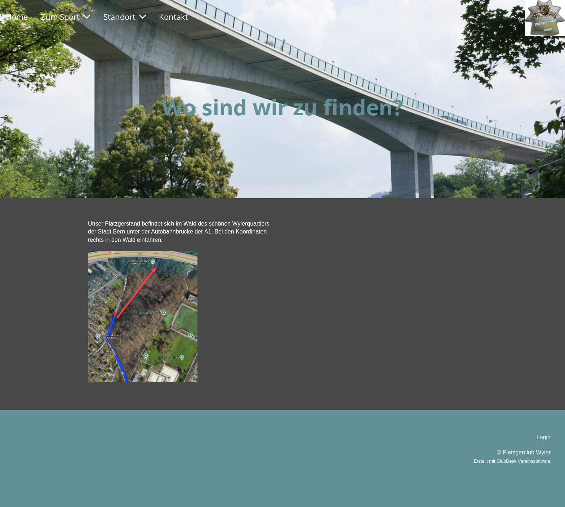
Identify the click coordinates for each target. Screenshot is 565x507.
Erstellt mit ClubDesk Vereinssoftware (512, 461)
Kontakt (173, 16)
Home (17, 16)
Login (544, 437)
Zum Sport (65, 16)
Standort (124, 16)
